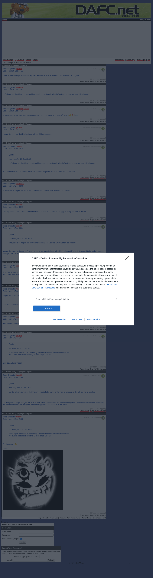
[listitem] (76, 299)
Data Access (76, 319)
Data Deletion (59, 319)
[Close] (128, 259)
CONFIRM (47, 308)
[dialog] (76, 289)
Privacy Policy (93, 319)
